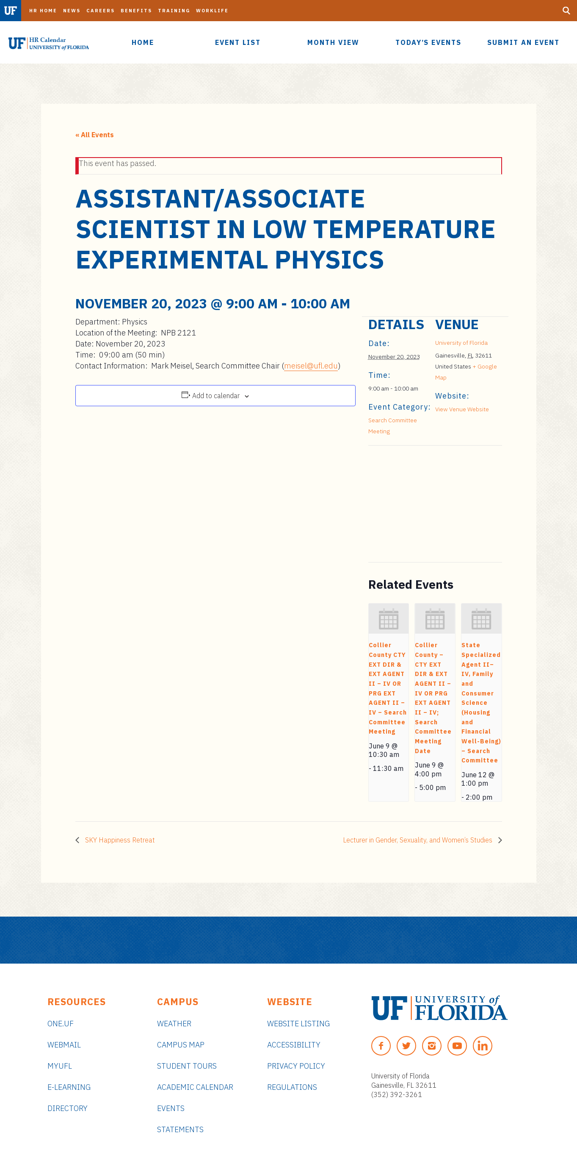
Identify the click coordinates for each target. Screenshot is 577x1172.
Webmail (64, 1045)
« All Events (94, 134)
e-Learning (69, 1087)
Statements (180, 1129)
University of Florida (461, 342)
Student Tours (187, 1066)
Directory (67, 1108)
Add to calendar (216, 395)
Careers (100, 11)
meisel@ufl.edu (311, 366)
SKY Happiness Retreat (119, 840)
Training (174, 11)
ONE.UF (60, 1023)
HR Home (43, 11)
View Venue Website (462, 409)
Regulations (292, 1087)
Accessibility (293, 1045)
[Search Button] (566, 10)
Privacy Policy (296, 1066)
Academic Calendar (195, 1087)
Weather (174, 1023)
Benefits (136, 11)
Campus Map (180, 1045)
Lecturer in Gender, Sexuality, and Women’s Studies (418, 840)
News (71, 11)
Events (171, 1108)
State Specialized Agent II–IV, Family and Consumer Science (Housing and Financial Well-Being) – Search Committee (481, 702)
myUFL (59, 1066)
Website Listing (298, 1023)
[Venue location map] (413, 504)
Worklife (212, 11)
